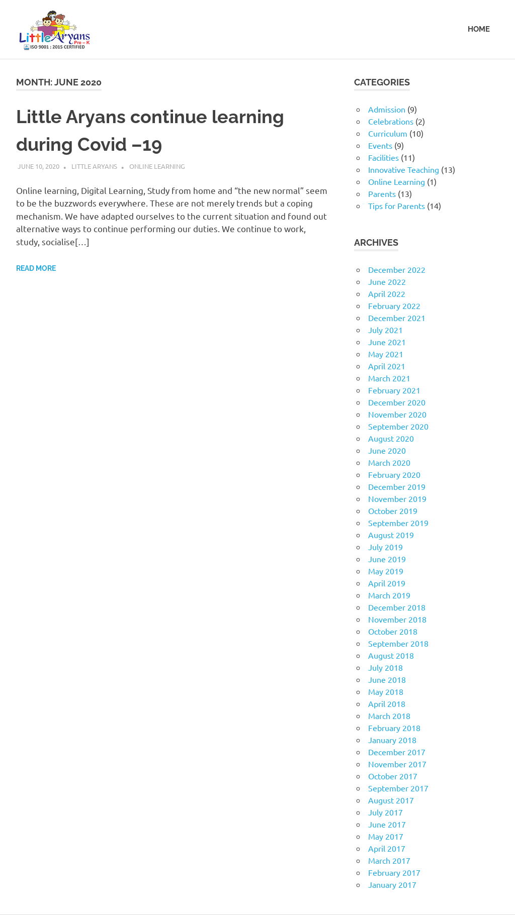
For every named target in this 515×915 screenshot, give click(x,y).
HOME (479, 29)
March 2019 (389, 595)
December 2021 (396, 318)
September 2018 (398, 643)
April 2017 (386, 848)
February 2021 (394, 390)
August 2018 (391, 655)
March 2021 (389, 378)
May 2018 (385, 691)
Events (380, 145)
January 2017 (392, 884)
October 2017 (392, 776)
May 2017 (385, 836)
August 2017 (391, 800)
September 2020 (398, 426)
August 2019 (391, 535)
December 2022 (396, 269)
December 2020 (396, 402)
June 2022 (387, 281)
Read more (36, 267)
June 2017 (387, 824)
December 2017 (396, 752)
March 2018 (389, 715)
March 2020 (389, 462)
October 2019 (392, 510)
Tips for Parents (396, 205)
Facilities (383, 157)
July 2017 (385, 812)
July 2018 (385, 667)
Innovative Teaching (403, 169)
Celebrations (390, 121)
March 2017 (389, 860)
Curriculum (387, 133)
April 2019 (386, 583)
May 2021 (385, 354)
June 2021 (387, 342)
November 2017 (397, 764)
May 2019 (385, 571)
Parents (382, 193)
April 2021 (386, 366)
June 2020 (387, 450)
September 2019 (398, 523)
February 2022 (394, 305)
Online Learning (157, 165)
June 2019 (387, 559)
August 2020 (391, 438)
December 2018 (396, 607)
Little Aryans (94, 165)
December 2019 (396, 486)
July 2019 (385, 547)
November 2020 (397, 414)
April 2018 (386, 703)
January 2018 (392, 740)
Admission (386, 109)
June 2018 (387, 679)
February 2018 (394, 728)
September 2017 (398, 788)
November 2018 (397, 619)
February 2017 (394, 872)
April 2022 (386, 293)
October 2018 (392, 631)
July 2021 (385, 330)
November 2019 (397, 498)
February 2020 (394, 474)
